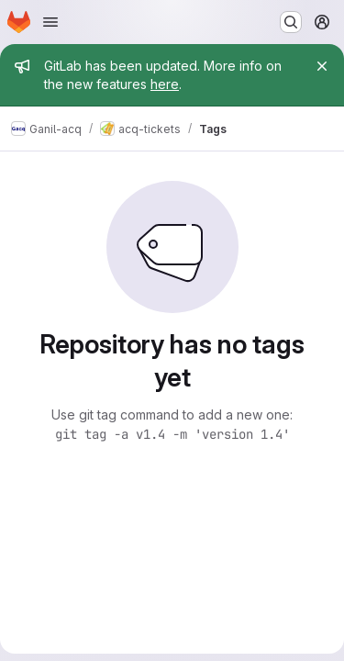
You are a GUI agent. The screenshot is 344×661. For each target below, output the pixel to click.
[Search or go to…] (291, 22)
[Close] (322, 66)
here (164, 84)
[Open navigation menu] (50, 22)
